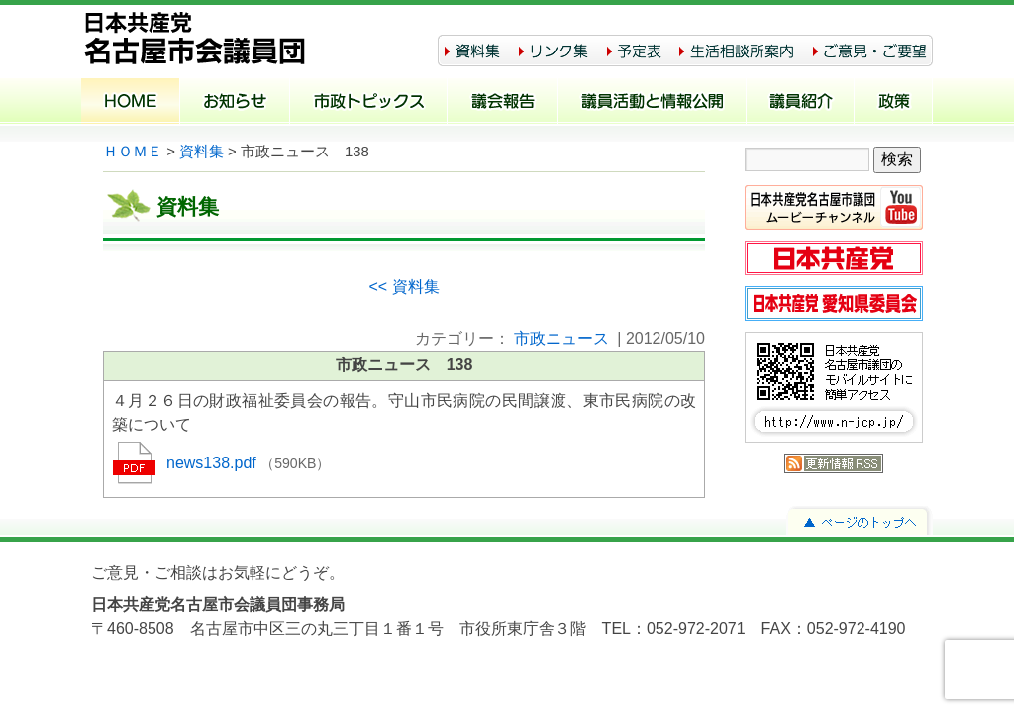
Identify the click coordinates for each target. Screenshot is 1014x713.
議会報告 (503, 103)
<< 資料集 (403, 286)
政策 (894, 103)
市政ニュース (561, 338)
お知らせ (235, 103)
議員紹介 (801, 103)
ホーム (130, 103)
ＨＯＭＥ (132, 151)
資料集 (201, 151)
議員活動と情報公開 (652, 103)
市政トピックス (369, 103)
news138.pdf (213, 463)
